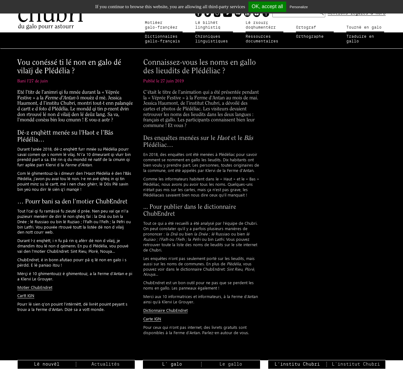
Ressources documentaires (262, 39)
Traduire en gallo (360, 39)
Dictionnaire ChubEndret (165, 310)
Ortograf (306, 27)
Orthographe (310, 36)
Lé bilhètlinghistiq (207, 25)
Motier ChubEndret (34, 287)
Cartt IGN (25, 295)
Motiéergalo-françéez (161, 25)
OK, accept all (267, 6)
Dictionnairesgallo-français (162, 39)
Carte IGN (152, 318)
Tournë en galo (364, 27)
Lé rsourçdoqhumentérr (261, 25)
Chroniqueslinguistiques (211, 39)
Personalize (299, 7)
